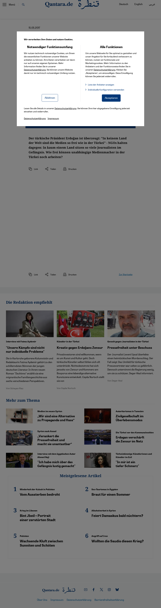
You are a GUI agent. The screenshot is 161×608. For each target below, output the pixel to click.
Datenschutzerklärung (35, 69)
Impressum (53, 118)
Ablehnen (50, 97)
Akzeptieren (111, 97)
